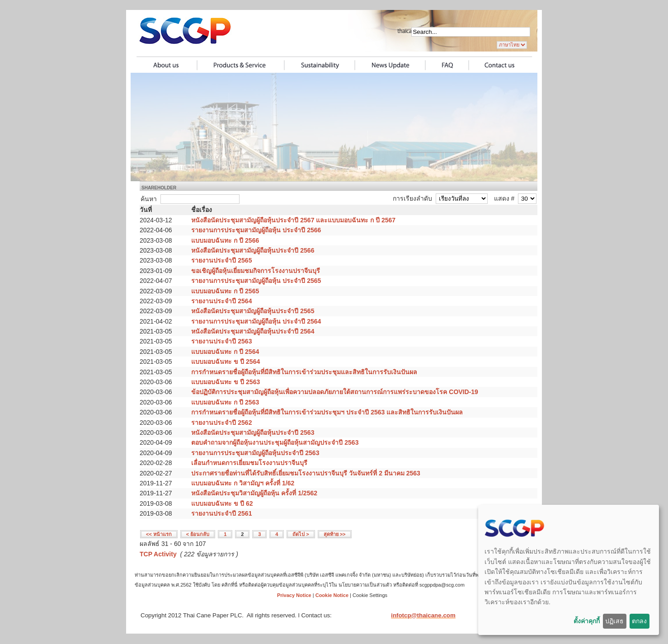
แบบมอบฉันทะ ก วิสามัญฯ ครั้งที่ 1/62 (242, 483)
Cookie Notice (331, 595)
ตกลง (639, 621)
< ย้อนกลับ (197, 534)
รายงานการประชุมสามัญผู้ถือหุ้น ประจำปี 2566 (256, 230)
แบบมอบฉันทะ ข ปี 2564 (225, 361)
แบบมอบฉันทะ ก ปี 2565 (225, 291)
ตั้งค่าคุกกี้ (587, 621)
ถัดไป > (300, 534)
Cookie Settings (370, 595)
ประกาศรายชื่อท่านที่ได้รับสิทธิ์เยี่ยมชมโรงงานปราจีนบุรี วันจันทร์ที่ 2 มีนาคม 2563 (305, 473)
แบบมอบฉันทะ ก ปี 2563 (225, 402)
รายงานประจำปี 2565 (221, 260)
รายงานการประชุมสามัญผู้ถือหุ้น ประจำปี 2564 (256, 321)
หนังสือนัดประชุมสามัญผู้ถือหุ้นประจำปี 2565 (252, 311)
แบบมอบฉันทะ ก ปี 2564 (225, 351)
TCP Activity (158, 554)
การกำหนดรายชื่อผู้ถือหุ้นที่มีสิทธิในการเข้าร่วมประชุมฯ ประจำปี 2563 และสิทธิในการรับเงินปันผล (327, 412)
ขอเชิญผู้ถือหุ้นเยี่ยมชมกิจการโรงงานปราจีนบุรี (255, 270)
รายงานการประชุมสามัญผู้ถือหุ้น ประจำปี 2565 (256, 280)
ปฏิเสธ (614, 621)
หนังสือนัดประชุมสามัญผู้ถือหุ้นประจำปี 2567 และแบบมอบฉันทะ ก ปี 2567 (293, 220)
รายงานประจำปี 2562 (221, 422)
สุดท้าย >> (335, 534)
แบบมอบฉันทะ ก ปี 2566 (225, 240)
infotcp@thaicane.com (423, 615)
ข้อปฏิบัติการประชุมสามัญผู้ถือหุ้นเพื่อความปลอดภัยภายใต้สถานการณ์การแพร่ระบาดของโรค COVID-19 (334, 391)
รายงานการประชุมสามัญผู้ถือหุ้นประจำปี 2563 (255, 452)
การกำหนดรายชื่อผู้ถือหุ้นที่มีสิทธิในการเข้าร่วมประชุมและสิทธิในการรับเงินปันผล (304, 372)
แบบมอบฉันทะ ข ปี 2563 (225, 381)
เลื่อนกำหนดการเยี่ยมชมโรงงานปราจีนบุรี (249, 462)
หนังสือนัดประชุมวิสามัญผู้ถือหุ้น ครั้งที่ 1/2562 (254, 493)
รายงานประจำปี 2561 (221, 513)
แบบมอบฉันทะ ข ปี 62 (222, 503)
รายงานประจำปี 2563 (221, 341)
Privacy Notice (294, 595)
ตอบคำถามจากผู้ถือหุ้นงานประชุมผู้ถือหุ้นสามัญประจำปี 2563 (274, 442)
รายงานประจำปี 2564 (221, 301)
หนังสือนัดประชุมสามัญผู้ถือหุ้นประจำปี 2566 (252, 250)
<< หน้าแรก (159, 534)
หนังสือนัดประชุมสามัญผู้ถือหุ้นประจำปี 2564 (252, 331)
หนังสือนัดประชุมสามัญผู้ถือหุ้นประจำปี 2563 (252, 432)
